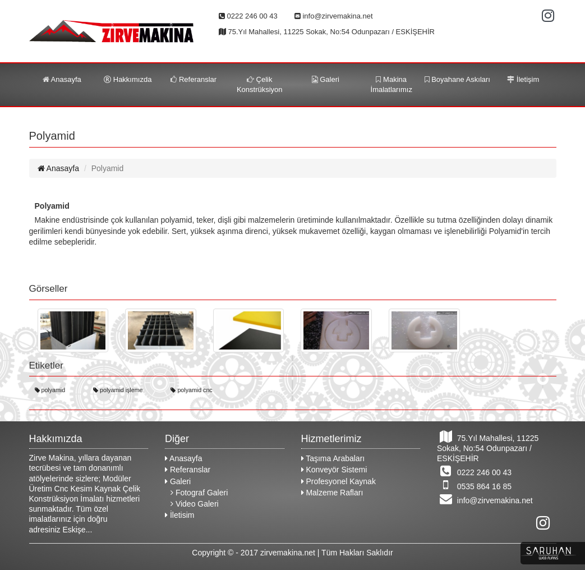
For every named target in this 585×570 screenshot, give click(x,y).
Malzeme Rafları (332, 492)
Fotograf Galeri (199, 492)
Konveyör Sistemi (334, 469)
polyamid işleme (117, 390)
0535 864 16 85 (474, 485)
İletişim (523, 79)
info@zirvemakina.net (485, 499)
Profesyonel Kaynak (338, 481)
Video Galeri (195, 503)
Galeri (325, 79)
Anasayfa (62, 79)
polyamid (50, 390)
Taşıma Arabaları (333, 458)
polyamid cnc (191, 390)
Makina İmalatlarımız (391, 84)
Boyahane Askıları (457, 79)
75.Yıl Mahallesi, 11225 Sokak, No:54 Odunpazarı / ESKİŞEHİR (487, 446)
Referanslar (194, 79)
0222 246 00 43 (474, 471)
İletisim (179, 515)
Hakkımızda (127, 79)
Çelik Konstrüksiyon (260, 84)
